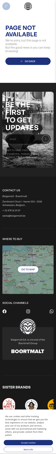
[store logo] (28, 6)
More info (28, 449)
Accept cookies (28, 442)
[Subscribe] (45, 139)
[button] (8, 6)
